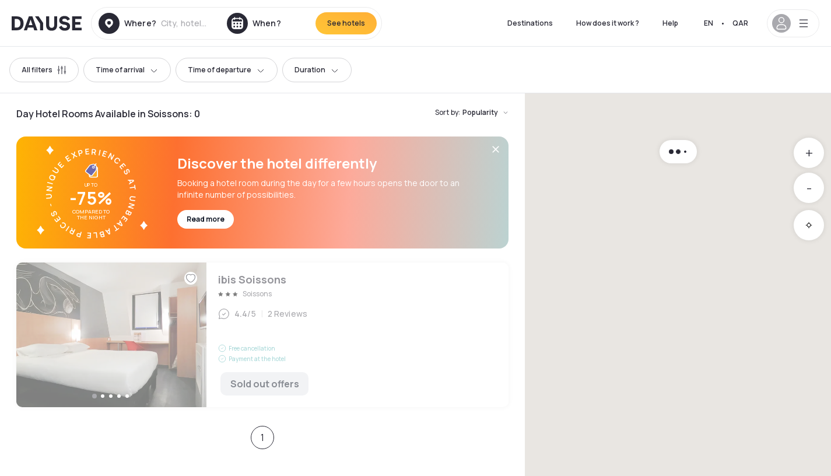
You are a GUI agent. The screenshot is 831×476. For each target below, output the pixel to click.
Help (670, 23)
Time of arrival (127, 70)
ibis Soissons (262, 334)
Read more (206, 219)
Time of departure (226, 70)
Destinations (530, 23)
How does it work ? (607, 23)
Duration (316, 70)
